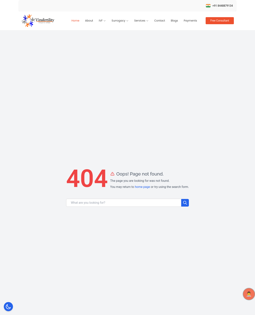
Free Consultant (219, 20)
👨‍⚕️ (249, 294)
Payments (190, 20)
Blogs (174, 20)
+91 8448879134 (226, 5)
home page (142, 187)
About (89, 20)
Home (75, 20)
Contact (159, 20)
